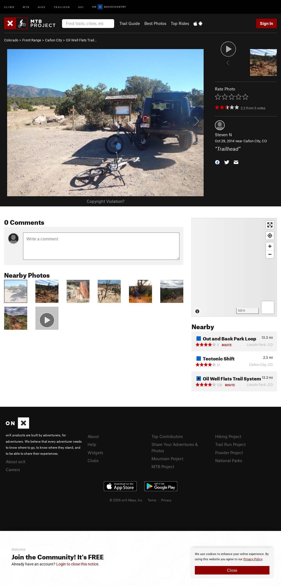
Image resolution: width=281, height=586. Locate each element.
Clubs (93, 460)
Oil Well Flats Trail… (81, 40)
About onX (16, 461)
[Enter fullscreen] (270, 225)
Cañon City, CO (255, 141)
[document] (232, 562)
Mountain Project (167, 458)
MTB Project (162, 466)
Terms (152, 500)
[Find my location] (270, 236)
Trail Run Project (230, 444)
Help (92, 444)
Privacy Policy (252, 559)
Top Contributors (167, 436)
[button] (217, 161)
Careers (13, 469)
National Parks (228, 460)
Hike (42, 6)
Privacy (166, 500)
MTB (26, 6)
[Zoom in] (270, 246)
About (93, 436)
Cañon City (53, 40)
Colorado (11, 40)
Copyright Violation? (105, 201)
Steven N (223, 134)
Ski (81, 6)
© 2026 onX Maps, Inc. (126, 500)
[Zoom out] (270, 254)
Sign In (266, 23)
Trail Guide (129, 23)
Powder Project (229, 452)
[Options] (268, 307)
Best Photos (155, 23)
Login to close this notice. (77, 564)
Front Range (31, 40)
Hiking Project (228, 436)
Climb (9, 6)
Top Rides (180, 23)
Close (232, 570)
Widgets (95, 452)
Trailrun (62, 6)
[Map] (234, 267)
